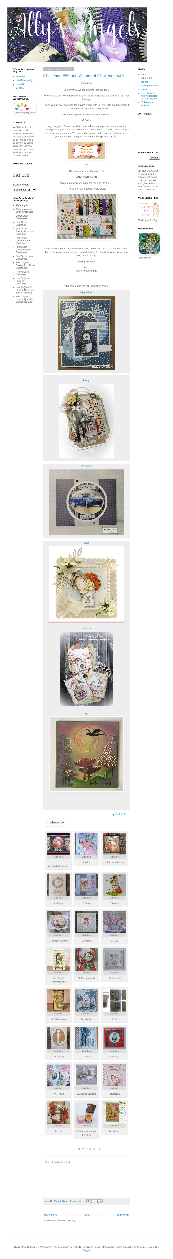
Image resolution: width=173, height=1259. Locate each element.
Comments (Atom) (66, 1220)
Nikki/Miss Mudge (24, 80)
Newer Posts (50, 1215)
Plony (86, 380)
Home (87, 1215)
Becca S (20, 88)
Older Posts (123, 1215)
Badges (144, 82)
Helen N (20, 84)
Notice (143, 89)
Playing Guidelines (149, 85)
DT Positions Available (146, 103)
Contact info (146, 78)
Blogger (86, 1250)
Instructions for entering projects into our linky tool (148, 96)
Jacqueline (86, 292)
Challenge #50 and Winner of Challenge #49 (83, 76)
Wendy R (20, 76)
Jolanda (86, 628)
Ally (87, 714)
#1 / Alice (86, 120)
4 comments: (76, 1201)
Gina (86, 543)
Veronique (86, 466)
